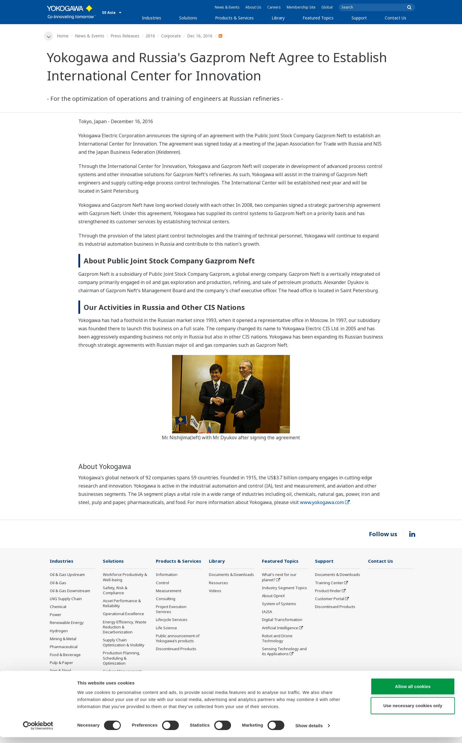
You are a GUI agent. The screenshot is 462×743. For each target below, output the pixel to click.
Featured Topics (318, 18)
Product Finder (328, 591)
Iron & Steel (60, 671)
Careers (274, 7)
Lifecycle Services (171, 620)
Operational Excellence (123, 614)
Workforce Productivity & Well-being (125, 577)
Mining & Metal (63, 639)
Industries (151, 18)
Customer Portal (329, 599)
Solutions (188, 18)
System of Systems (279, 604)
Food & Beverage (65, 655)
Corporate (171, 36)
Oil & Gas (58, 583)
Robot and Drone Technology (277, 638)
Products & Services (234, 18)
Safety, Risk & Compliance (115, 590)
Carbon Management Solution (122, 674)
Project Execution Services (171, 609)
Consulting (165, 599)
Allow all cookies (413, 692)
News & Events (227, 7)
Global (327, 7)
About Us (253, 7)
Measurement (168, 591)
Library (278, 18)
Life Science (166, 628)
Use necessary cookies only (412, 711)
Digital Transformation (282, 620)
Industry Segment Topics (284, 588)
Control (162, 583)
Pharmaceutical (63, 647)
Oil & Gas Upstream (67, 575)
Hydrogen (59, 631)
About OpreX (273, 596)
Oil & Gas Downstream (70, 591)
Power (55, 615)
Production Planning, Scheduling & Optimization (121, 658)
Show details (309, 731)
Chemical (58, 607)
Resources (218, 583)
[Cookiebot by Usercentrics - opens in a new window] (38, 731)
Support (359, 18)
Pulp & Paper (61, 663)
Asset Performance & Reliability (122, 603)
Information (166, 575)
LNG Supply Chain (66, 599)
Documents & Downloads (231, 575)
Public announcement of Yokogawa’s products (177, 638)
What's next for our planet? (279, 577)
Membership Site (301, 7)
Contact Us (395, 18)
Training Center (329, 583)
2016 (150, 36)
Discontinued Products (176, 649)
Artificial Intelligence (280, 628)
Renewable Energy (67, 623)
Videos (215, 591)
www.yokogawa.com (325, 502)
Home (63, 36)
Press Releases (125, 36)
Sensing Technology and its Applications (284, 651)
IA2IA (267, 612)
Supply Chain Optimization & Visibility (123, 643)
